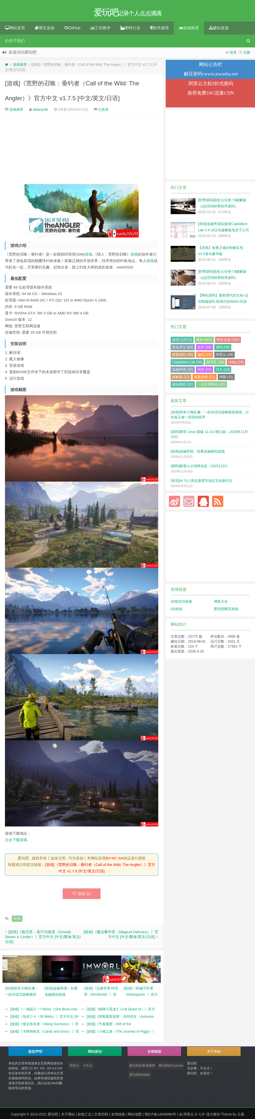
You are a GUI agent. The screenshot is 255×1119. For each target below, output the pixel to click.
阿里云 (74, 1067)
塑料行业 (130, 29)
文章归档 (101, 1116)
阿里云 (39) (224, 356)
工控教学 (100, 29)
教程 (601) (204, 341)
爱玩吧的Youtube (171, 1067)
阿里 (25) (204, 371)
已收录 (103, 111)
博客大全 (221, 603)
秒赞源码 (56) (182, 356)
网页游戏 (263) (228, 341)
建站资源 (219, 29)
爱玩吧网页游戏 (226, 610)
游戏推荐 (189, 29)
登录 (233, 54)
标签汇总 (85, 1116)
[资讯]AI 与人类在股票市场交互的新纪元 (201, 482)
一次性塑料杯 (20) (211, 386)
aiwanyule (40, 111)
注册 (246, 54)
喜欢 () (81, 895)
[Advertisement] (81, 151)
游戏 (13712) (182, 341)
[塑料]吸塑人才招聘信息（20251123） (200, 467)
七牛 (201, 1116)
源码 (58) (223, 349)
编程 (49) (204, 356)
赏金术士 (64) (182, 349)
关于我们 (15, 42)
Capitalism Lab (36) (187, 363)
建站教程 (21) (182, 386)
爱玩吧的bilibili (139, 1076)
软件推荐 (159, 29)
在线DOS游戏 (181, 603)
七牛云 (88, 1067)
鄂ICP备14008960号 (160, 1116)
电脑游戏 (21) (204, 378)
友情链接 (118, 1116)
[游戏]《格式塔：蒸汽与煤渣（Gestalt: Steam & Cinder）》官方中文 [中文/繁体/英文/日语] (43, 938)
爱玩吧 (53, 1116)
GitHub (72, 29)
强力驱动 (213, 1116)
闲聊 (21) (226, 378)
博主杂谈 (45, 29)
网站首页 (15, 29)
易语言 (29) (215, 363)
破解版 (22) (181, 378)
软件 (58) (204, 349)
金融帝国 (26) (182, 371)
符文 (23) (223, 371)
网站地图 (135, 1116)
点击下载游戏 (16, 841)
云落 (240, 1116)
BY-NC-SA (114, 859)
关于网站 (68, 1116)
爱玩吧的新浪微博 (142, 1067)
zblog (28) (236, 363)
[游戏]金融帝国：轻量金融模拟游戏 (198, 453)
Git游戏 (176, 610)
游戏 (88, 256)
